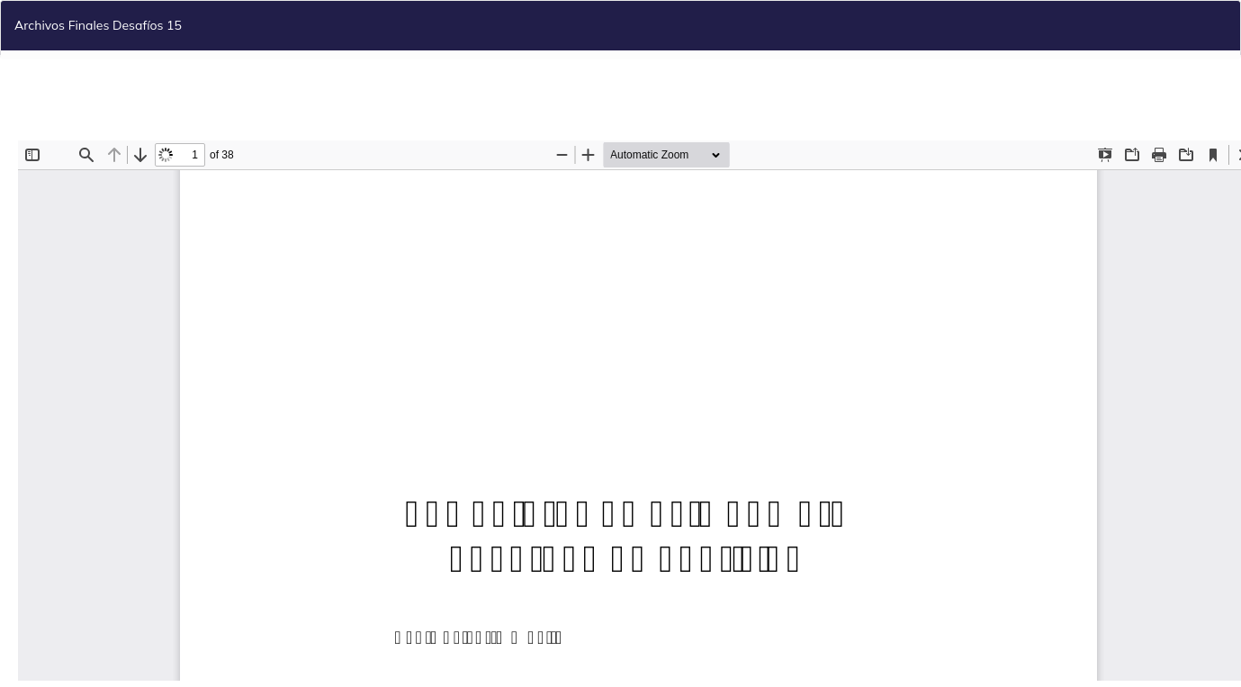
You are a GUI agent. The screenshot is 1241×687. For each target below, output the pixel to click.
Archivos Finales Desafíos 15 (98, 25)
